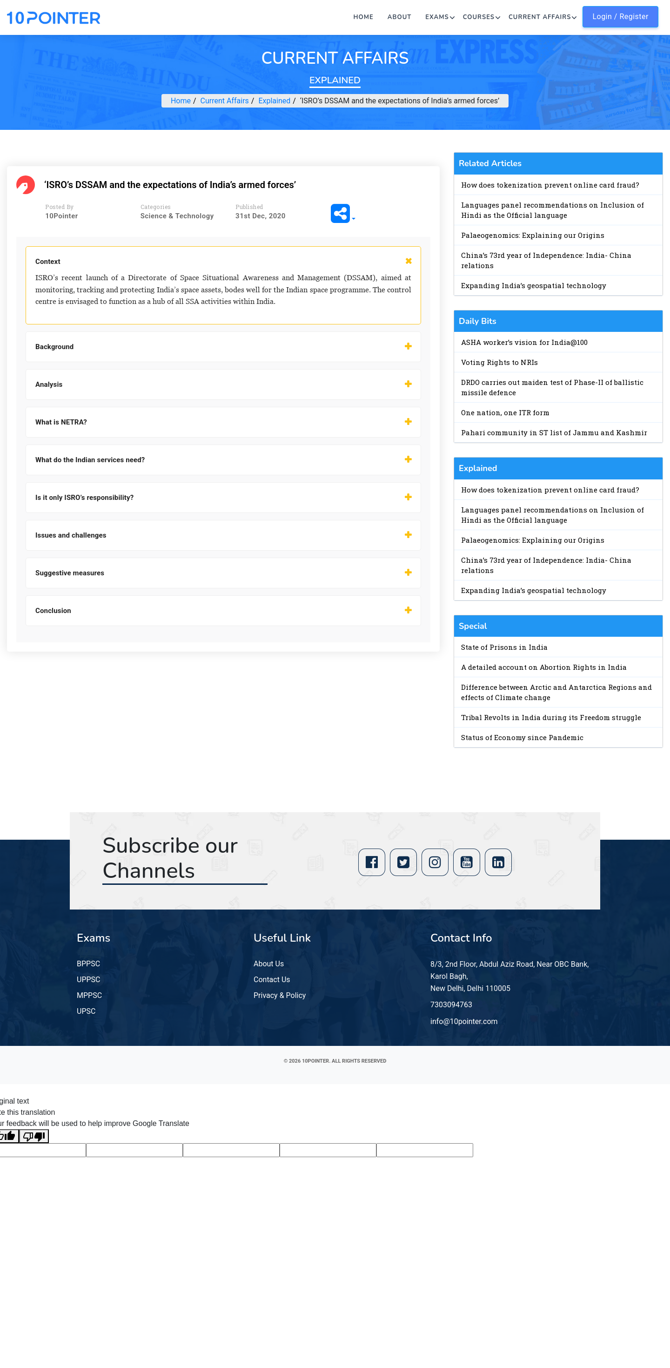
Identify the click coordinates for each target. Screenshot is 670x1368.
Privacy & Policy (280, 995)
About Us (269, 963)
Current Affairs (540, 17)
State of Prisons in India (504, 647)
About (400, 17)
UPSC (86, 1011)
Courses (479, 17)
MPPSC (89, 995)
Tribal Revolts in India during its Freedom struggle (551, 717)
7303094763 (451, 1004)
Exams (437, 17)
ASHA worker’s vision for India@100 (524, 342)
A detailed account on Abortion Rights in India (544, 667)
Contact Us (272, 979)
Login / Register (620, 16)
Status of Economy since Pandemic (522, 737)
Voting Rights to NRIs (499, 362)
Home (364, 17)
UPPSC (88, 979)
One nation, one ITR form (505, 412)
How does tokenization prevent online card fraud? (550, 184)
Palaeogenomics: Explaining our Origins (532, 235)
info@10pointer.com (464, 1021)
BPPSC (88, 963)
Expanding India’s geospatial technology (533, 285)
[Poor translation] (34, 1136)
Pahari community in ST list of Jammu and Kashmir (554, 432)
